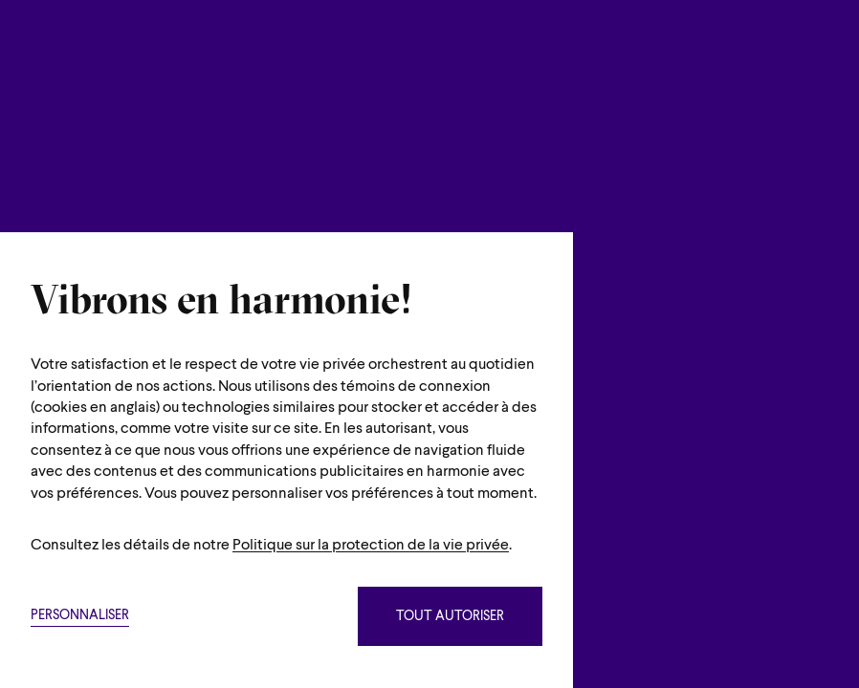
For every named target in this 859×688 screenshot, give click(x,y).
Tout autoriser (450, 617)
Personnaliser (80, 616)
